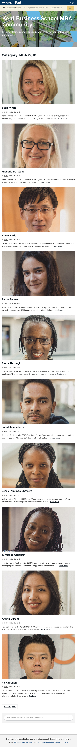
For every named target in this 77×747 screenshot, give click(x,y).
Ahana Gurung (11, 619)
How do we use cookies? (54, 8)
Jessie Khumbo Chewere (17, 491)
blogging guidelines (46, 742)
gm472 (6, 112)
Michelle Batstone (13, 172)
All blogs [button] (70, 3)
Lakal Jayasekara (13, 427)
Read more (62, 119)
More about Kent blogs (23, 742)
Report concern (61, 742)
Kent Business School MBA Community (37, 21)
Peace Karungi (11, 363)
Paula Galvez (10, 299)
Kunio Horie (9, 235)
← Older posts (10, 706)
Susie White (9, 108)
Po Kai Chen (9, 683)
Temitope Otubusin (13, 555)
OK (70, 8)
